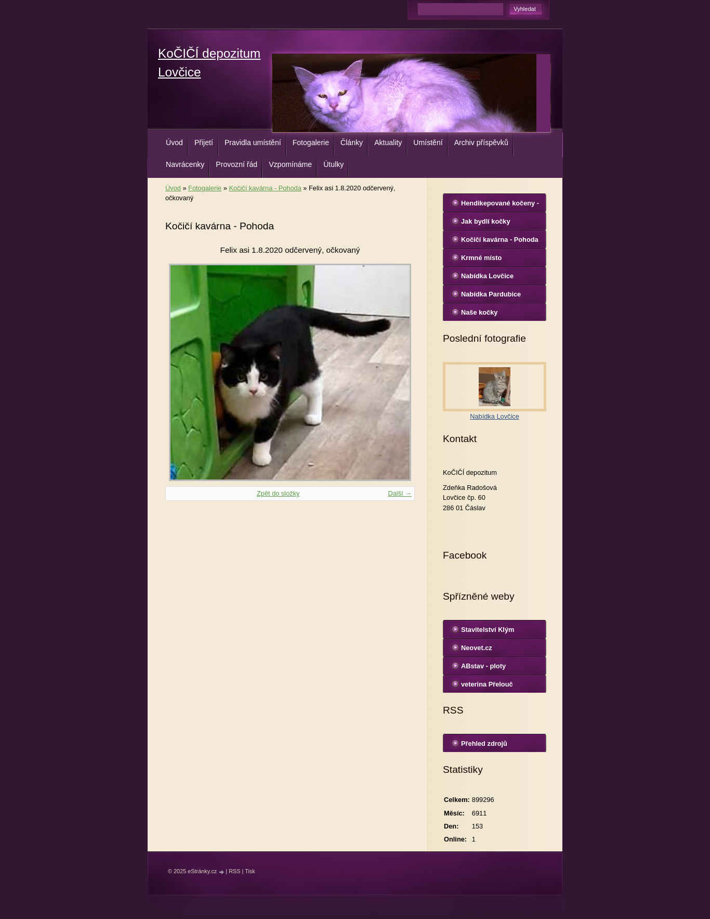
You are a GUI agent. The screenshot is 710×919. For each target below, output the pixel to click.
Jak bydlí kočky (485, 221)
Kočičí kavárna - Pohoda (265, 188)
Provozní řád (236, 164)
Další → (400, 493)
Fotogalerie (311, 142)
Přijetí (203, 142)
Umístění (427, 142)
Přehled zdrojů (484, 743)
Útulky (333, 164)
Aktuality (388, 142)
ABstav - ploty (483, 666)
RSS (234, 871)
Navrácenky (185, 164)
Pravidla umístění (253, 142)
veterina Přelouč (487, 684)
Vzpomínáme (290, 164)
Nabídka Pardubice (491, 294)
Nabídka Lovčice (487, 276)
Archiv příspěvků (481, 142)
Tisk (250, 871)
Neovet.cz (476, 648)
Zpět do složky (278, 493)
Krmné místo (481, 258)
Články (351, 142)
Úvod (174, 142)
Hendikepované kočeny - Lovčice (500, 205)
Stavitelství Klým (487, 629)
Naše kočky (479, 312)
